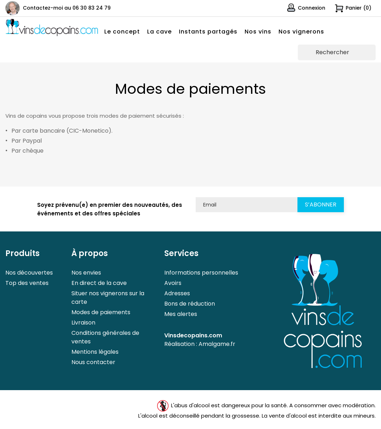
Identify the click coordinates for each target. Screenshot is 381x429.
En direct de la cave (99, 283)
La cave (159, 31)
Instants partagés (208, 31)
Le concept (122, 31)
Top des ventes (27, 283)
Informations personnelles (201, 273)
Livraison (83, 322)
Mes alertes (180, 314)
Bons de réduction (189, 304)
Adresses (177, 293)
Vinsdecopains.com (193, 335)
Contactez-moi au (67, 7)
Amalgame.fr (217, 344)
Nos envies (86, 273)
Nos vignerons (301, 31)
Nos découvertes (29, 273)
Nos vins (258, 31)
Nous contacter (93, 362)
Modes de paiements (100, 312)
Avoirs (172, 283)
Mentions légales (95, 352)
